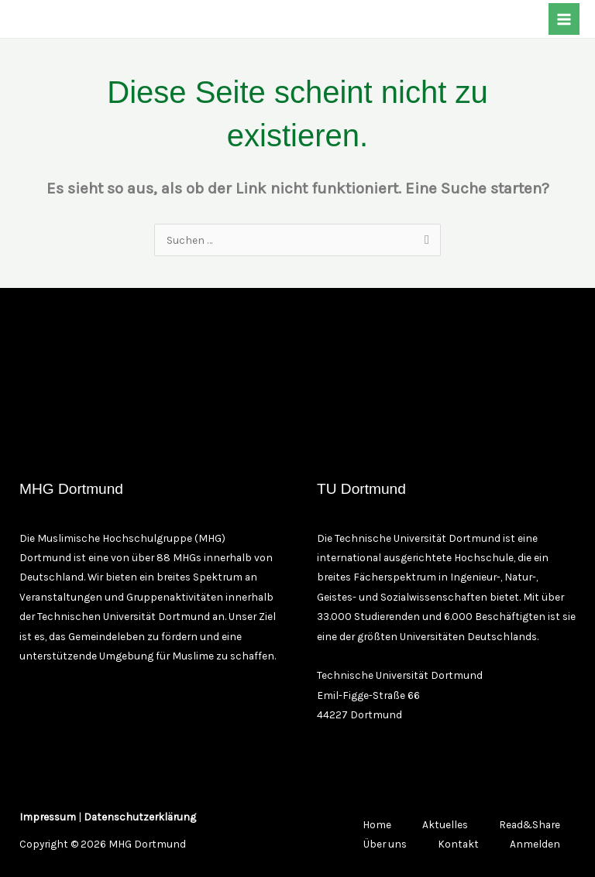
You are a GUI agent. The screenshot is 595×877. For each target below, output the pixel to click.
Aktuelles (445, 824)
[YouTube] (118, 20)
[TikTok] (92, 20)
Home (377, 824)
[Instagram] (65, 20)
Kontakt (458, 844)
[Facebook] (39, 20)
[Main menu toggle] (564, 19)
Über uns (385, 844)
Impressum (47, 816)
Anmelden (535, 844)
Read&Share (529, 824)
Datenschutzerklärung (140, 816)
